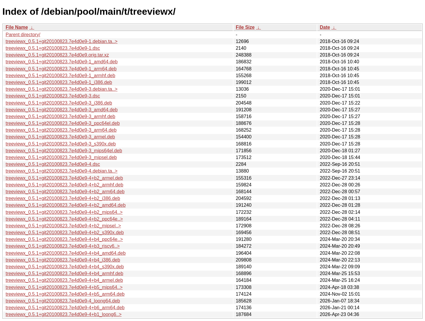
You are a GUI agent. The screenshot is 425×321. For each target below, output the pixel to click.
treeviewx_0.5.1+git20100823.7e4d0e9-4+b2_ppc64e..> (64, 218)
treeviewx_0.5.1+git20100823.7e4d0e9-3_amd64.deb (61, 109)
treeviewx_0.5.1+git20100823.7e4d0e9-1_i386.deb (59, 82)
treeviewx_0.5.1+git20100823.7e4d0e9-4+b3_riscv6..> (63, 246)
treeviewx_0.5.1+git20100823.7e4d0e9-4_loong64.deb (63, 300)
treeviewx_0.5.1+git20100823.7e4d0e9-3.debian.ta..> (61, 89)
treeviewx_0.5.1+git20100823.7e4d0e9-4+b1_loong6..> (64, 314)
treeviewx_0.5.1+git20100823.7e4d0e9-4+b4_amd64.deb (66, 253)
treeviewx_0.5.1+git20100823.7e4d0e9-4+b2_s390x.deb (65, 232)
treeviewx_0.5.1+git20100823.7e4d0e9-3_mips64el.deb (64, 150)
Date (325, 27)
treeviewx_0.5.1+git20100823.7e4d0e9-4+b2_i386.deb (63, 198)
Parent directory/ (23, 34)
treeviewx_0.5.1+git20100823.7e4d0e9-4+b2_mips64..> (64, 212)
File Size (245, 27)
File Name (17, 27)
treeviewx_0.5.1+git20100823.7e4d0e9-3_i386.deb (59, 102)
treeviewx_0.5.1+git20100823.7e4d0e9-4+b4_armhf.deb (64, 273)
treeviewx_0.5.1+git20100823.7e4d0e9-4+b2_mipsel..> (63, 225)
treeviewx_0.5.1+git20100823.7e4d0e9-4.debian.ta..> (61, 170)
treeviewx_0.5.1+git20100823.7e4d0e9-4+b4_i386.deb (63, 259)
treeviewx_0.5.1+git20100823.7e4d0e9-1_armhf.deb (60, 75)
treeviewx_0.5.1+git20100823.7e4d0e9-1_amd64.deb (61, 61)
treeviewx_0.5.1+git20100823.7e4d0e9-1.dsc (53, 48)
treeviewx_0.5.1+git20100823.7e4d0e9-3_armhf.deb (60, 116)
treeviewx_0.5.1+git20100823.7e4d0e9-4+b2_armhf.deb (64, 184)
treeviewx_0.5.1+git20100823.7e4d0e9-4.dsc (53, 164)
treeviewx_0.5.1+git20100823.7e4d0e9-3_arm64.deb (61, 130)
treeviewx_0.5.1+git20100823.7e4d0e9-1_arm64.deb (61, 68)
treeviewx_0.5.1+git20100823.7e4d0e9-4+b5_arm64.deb (65, 294)
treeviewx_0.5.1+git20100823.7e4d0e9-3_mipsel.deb (61, 157)
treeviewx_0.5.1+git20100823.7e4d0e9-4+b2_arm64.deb (65, 191)
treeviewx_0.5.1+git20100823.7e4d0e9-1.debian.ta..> (61, 41)
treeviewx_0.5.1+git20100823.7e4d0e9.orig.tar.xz (57, 54)
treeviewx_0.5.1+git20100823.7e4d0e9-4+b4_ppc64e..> (64, 239)
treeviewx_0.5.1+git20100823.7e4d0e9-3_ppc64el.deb (63, 123)
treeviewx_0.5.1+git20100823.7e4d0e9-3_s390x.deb (61, 143)
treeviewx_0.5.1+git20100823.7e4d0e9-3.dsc (53, 95)
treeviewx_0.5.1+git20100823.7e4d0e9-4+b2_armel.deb (64, 178)
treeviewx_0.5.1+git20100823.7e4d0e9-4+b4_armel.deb (64, 280)
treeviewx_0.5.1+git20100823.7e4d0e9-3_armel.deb (60, 136)
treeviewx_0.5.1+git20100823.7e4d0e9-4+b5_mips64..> (64, 287)
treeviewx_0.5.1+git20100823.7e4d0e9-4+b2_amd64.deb (66, 205)
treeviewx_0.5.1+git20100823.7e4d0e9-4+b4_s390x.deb (65, 266)
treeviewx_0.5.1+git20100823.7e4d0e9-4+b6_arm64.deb (65, 307)
